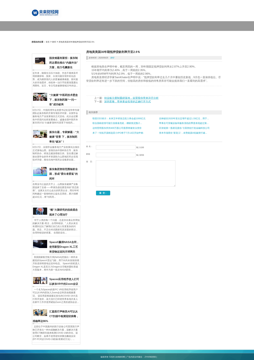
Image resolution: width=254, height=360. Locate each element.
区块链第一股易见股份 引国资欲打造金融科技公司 (184, 128)
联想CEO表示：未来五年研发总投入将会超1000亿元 (118, 118)
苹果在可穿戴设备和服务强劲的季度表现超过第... (184, 123)
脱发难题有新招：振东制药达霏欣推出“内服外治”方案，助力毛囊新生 (63, 63)
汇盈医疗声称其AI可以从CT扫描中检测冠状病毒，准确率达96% (56, 316)
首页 (48, 42)
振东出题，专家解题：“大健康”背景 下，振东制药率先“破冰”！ (64, 137)
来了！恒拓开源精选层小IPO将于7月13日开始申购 (117, 133)
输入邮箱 (140, 155)
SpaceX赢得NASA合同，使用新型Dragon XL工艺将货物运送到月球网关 (64, 247)
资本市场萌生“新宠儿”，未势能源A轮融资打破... (183, 133)
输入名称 (140, 147)
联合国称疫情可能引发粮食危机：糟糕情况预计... (117, 123)
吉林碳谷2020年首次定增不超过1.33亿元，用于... (184, 118)
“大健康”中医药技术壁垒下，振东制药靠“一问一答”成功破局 (63, 100)
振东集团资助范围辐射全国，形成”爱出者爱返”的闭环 (63, 174)
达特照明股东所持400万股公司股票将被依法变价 (117, 128)
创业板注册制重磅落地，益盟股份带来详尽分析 (131, 98)
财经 (54, 42)
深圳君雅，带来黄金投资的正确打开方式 (127, 101)
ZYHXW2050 (150, 357)
